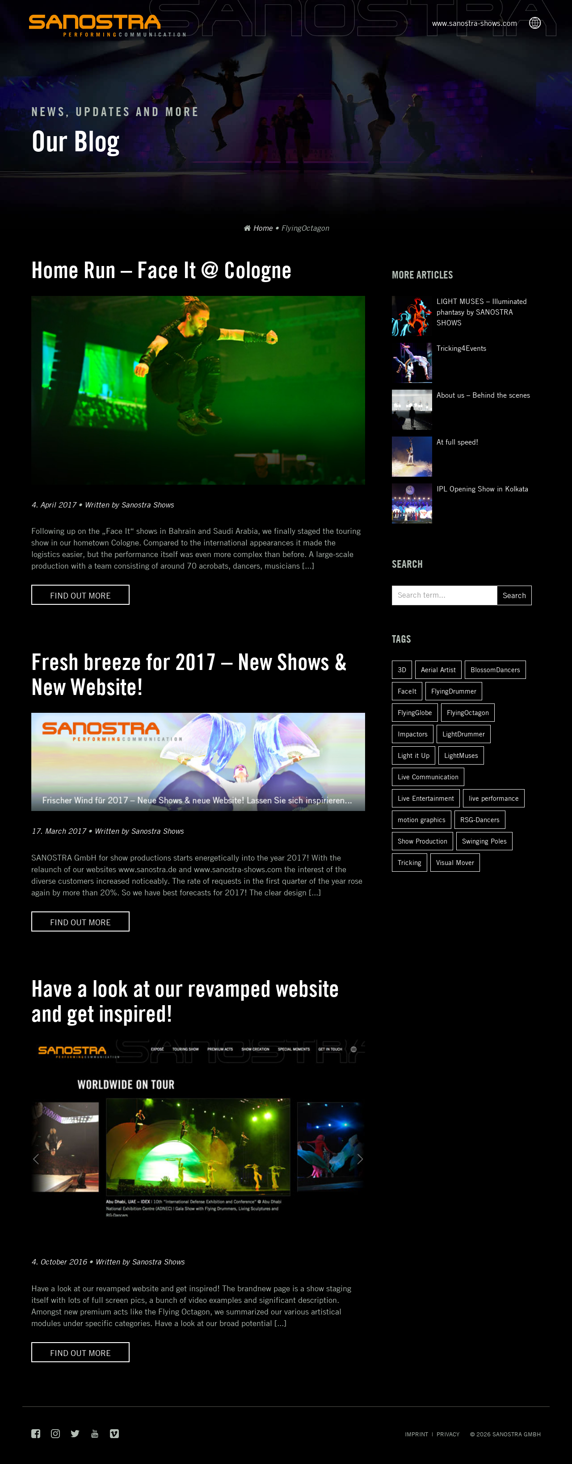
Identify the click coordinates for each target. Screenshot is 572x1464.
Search (514, 595)
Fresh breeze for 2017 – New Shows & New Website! (189, 674)
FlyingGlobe (415, 712)
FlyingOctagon (468, 712)
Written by (129, 504)
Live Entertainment (426, 798)
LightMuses (461, 755)
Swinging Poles (484, 841)
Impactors (413, 734)
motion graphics (422, 819)
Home (263, 228)
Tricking (409, 862)
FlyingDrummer (453, 691)
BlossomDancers (495, 669)
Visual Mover (455, 862)
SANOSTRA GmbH (516, 1434)
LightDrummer (463, 734)
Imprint (416, 1434)
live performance (494, 798)
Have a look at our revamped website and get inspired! (185, 1001)
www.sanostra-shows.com (474, 23)
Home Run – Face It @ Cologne (161, 269)
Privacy (448, 1434)
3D (402, 669)
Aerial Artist (438, 669)
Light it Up (413, 755)
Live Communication (428, 777)
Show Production (422, 841)
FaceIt (407, 691)
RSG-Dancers (480, 819)
